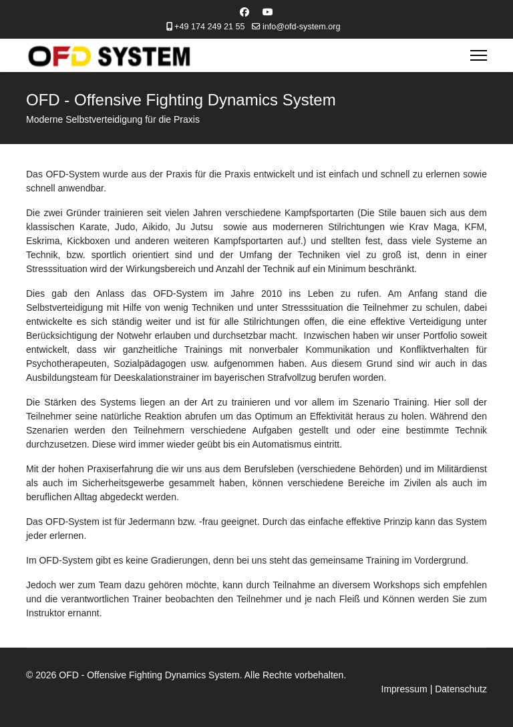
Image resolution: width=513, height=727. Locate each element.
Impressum (404, 689)
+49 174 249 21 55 (209, 26)
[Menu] (478, 55)
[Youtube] (268, 12)
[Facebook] (244, 12)
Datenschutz (461, 689)
